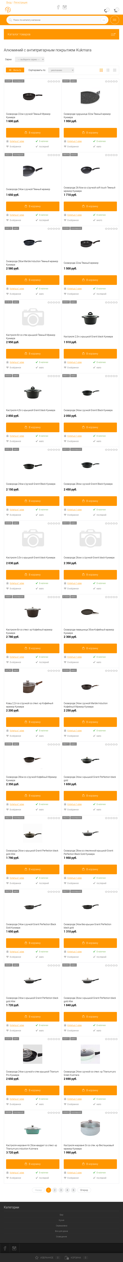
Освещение (61, 1236)
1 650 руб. (32, 196)
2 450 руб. (90, 491)
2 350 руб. (90, 564)
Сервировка (61, 1225)
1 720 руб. (32, 1006)
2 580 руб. (32, 270)
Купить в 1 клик (15, 141)
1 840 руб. (90, 1006)
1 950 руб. (90, 122)
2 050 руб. (90, 417)
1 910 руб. (90, 343)
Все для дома (61, 1231)
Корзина (76, 1257)
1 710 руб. (90, 196)
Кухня (61, 1220)
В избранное (13, 146)
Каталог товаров (61, 34)
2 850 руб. (32, 417)
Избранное (47, 1257)
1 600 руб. (32, 122)
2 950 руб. (32, 343)
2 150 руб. (32, 491)
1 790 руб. (32, 859)
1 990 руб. (90, 1154)
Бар (61, 1215)
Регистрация (20, 2)
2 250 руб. (90, 712)
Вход (9, 2)
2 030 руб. (32, 564)
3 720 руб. (32, 1154)
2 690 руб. (90, 1080)
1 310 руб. (90, 933)
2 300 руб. (90, 638)
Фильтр (15, 70)
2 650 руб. (32, 1080)
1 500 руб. (90, 270)
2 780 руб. (32, 638)
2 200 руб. (32, 712)
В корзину (33, 132)
